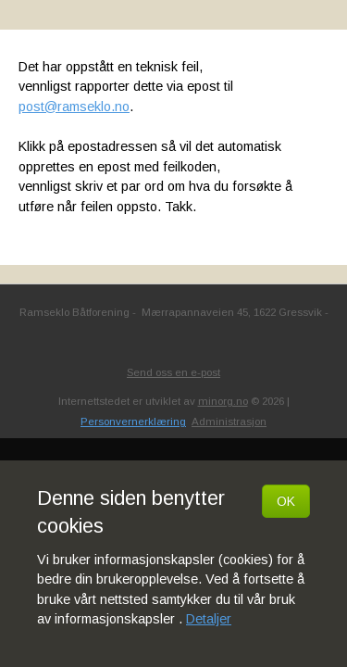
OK (286, 501)
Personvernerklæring (133, 421)
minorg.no (223, 401)
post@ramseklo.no (74, 106)
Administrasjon (229, 421)
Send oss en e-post (173, 372)
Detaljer (208, 618)
